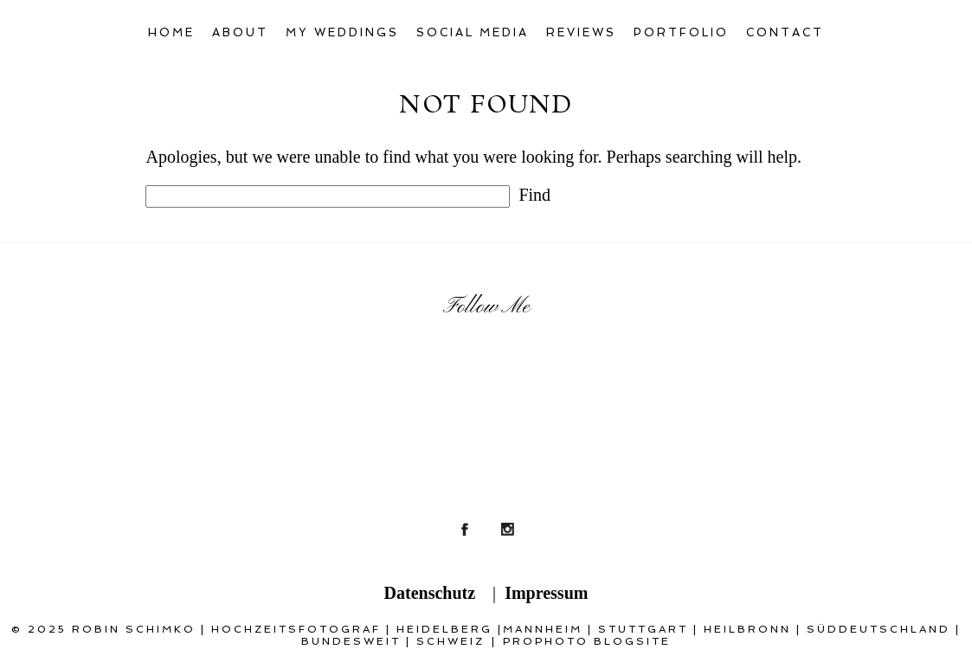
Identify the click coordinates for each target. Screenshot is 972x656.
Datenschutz (430, 592)
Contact (785, 32)
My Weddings (342, 32)
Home (171, 32)
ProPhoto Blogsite (587, 641)
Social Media (473, 32)
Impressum (546, 592)
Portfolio (681, 32)
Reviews (581, 32)
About (240, 32)
